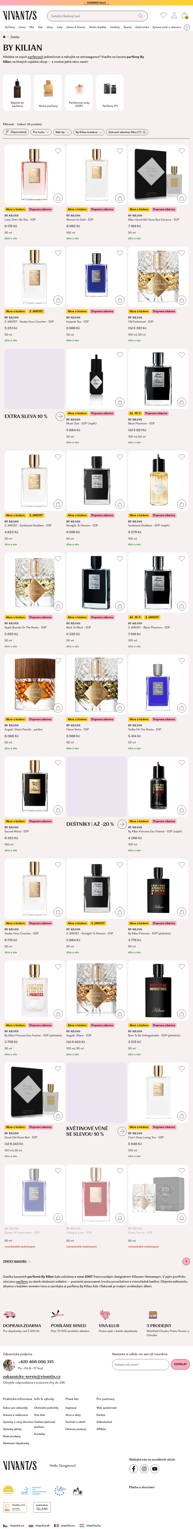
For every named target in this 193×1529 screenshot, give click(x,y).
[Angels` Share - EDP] (96, 1008)
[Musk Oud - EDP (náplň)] (96, 397)
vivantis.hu (75, 1508)
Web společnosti (106, 1407)
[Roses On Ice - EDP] (158, 1206)
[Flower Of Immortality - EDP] (35, 1206)
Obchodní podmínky (46, 1407)
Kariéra (100, 1414)
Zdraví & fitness (75, 27)
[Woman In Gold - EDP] (96, 193)
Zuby (60, 27)
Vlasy (50, 27)
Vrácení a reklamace (15, 1414)
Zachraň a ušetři (75, 1421)
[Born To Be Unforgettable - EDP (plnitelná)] (158, 1008)
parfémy (22, 1281)
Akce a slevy (73, 1414)
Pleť (31, 27)
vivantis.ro (54, 1508)
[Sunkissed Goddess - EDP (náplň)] (158, 499)
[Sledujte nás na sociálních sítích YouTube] (154, 1468)
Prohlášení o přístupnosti (116, 1522)
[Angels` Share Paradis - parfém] (35, 702)
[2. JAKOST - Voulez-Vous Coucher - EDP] (35, 295)
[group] (10, 27)
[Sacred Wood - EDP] (35, 804)
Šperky (128, 27)
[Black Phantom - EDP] (158, 397)
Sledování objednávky (16, 1442)
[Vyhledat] (140, 16)
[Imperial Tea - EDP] (96, 295)
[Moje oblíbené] (163, 15)
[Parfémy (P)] (110, 93)
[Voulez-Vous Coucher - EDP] (35, 906)
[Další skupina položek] (187, 28)
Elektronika (142, 27)
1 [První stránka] (186, 1261)
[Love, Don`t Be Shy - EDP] (35, 193)
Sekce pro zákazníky (15, 1407)
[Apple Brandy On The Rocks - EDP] (35, 600)
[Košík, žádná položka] (184, 15)
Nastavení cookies (16, 1522)
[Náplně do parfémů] (17, 93)
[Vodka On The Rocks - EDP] (158, 702)
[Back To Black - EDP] (96, 600)
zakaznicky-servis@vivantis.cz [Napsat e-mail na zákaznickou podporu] (32, 1375)
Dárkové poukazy (75, 1428)
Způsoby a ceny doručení (18, 1421)
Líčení (22, 27)
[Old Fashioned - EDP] (158, 295)
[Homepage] (20, 15)
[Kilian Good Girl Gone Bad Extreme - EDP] (158, 193)
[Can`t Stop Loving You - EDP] (158, 1110)
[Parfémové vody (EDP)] (79, 93)
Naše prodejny (12, 1435)
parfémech (35, 57)
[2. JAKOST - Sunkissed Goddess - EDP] (35, 499)
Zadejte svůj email (127, 1364)
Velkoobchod (104, 1421)
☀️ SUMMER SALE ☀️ (96, 2)
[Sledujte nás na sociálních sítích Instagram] (144, 1468)
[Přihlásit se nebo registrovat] (174, 15)
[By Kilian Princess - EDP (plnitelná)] (158, 906)
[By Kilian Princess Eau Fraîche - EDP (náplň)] (158, 804)
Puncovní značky (81, 1522)
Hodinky (115, 27)
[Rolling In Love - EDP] (96, 1206)
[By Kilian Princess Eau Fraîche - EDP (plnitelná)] (35, 1008)
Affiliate (101, 1428)
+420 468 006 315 (23, 1361)
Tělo (40, 27)
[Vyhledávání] (92, 16)
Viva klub (39, 1414)
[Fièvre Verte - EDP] (96, 702)
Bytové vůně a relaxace (167, 27)
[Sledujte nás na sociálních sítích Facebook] (133, 1468)
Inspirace (71, 1407)
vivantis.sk (33, 1508)
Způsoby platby (12, 1428)
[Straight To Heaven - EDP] (96, 499)
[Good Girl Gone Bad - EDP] (35, 1110)
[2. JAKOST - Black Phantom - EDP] (158, 600)
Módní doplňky (97, 27)
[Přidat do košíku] (58, 198)
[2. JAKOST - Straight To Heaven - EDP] (96, 906)
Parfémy (10, 27)
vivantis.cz (12, 1508)
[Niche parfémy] (48, 93)
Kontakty (39, 1433)
